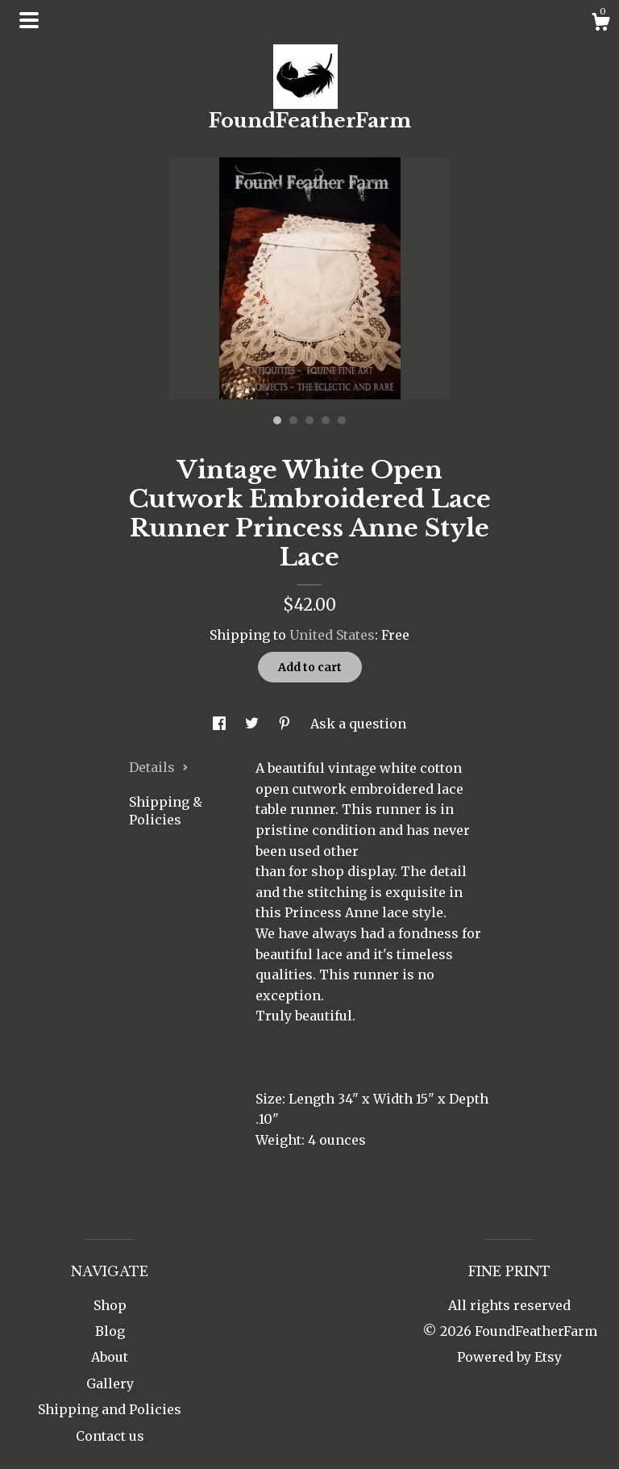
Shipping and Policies (109, 1409)
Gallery (110, 1383)
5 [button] (342, 420)
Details (159, 767)
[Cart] (600, 24)
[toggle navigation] (29, 20)
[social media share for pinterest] (286, 724)
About (109, 1357)
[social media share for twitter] (253, 724)
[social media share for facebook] (221, 724)
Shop (110, 1305)
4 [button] (326, 420)
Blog (110, 1331)
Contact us (110, 1436)
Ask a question (358, 724)
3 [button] (309, 420)
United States (332, 635)
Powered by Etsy (509, 1357)
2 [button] (293, 420)
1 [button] (277, 420)
